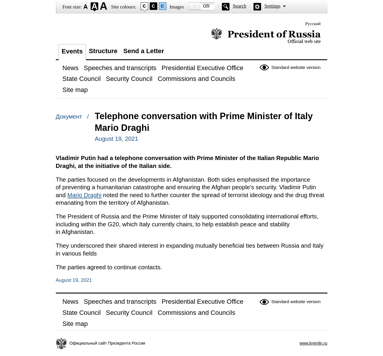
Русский (313, 23)
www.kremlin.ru (313, 343)
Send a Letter (143, 51)
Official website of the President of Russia (266, 35)
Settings (272, 6)
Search (239, 6)
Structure (103, 51)
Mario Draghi (84, 195)
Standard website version (295, 67)
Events (72, 51)
